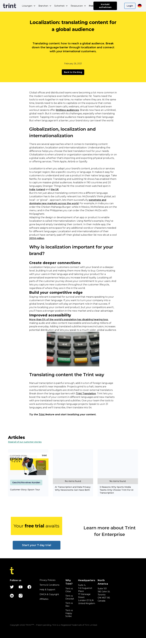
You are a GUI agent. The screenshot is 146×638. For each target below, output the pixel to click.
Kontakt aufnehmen (105, 6)
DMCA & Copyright (49, 594)
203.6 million (36, 238)
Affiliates (44, 599)
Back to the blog (73, 72)
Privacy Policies (47, 580)
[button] (28, 5)
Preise (92, 6)
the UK (55, 189)
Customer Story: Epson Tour (25, 489)
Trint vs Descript (69, 597)
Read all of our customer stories (25, 442)
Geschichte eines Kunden (26, 482)
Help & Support (47, 589)
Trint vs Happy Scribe (69, 613)
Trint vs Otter (69, 590)
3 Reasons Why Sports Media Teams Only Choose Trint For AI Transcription (116, 490)
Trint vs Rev (69, 604)
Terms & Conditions (49, 585)
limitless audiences (67, 110)
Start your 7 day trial (36, 545)
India (32, 189)
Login (130, 6)
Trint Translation (86, 393)
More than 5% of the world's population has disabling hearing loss (68, 319)
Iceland (40, 189)
